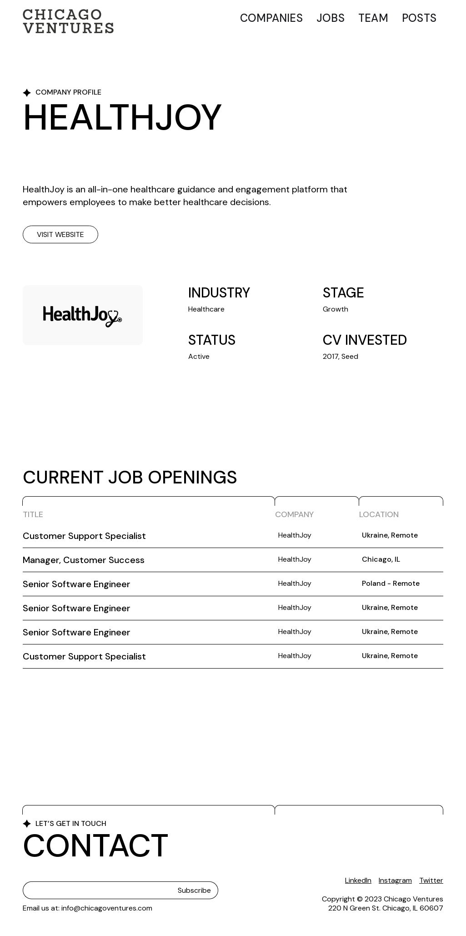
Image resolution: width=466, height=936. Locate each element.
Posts (419, 18)
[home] (68, 21)
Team (373, 18)
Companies (271, 18)
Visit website (60, 234)
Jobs (330, 18)
